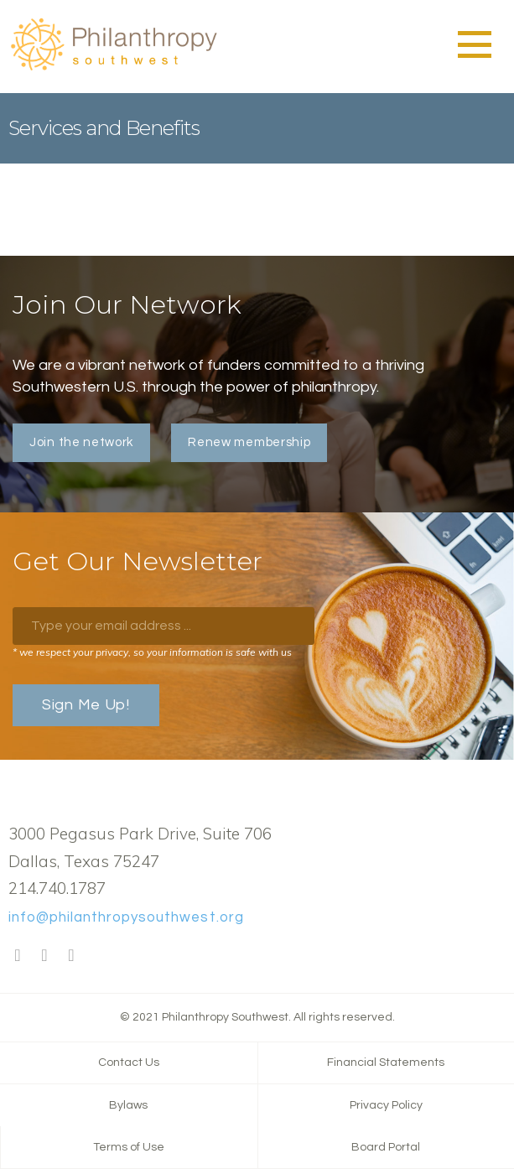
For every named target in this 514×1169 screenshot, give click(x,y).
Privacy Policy (386, 1105)
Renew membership (249, 442)
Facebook (17, 956)
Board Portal (385, 1147)
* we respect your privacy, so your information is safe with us (152, 652)
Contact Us (128, 1062)
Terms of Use (128, 1147)
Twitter (44, 956)
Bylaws (128, 1105)
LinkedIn (71, 956)
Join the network (81, 442)
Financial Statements (385, 1062)
